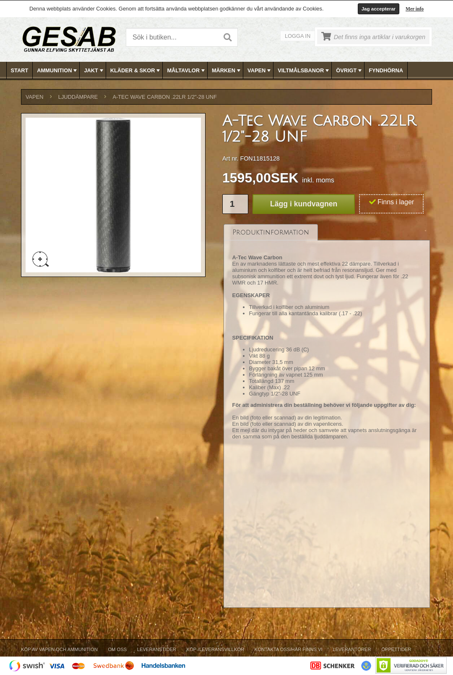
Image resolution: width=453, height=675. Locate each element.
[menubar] (227, 70)
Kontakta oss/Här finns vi (289, 649)
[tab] (271, 232)
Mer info (415, 8)
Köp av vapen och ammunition (59, 649)
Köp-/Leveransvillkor (215, 649)
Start (20, 70)
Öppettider (396, 649)
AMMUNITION (57, 70)
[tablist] (326, 416)
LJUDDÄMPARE (78, 97)
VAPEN (259, 70)
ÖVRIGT (349, 70)
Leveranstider (156, 649)
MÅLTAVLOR (186, 70)
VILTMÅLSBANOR (304, 70)
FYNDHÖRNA (386, 70)
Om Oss (117, 649)
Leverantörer (352, 649)
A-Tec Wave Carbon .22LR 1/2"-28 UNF (164, 97)
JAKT (94, 70)
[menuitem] (20, 70)
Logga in (297, 36)
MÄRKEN (227, 70)
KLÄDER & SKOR (136, 70)
